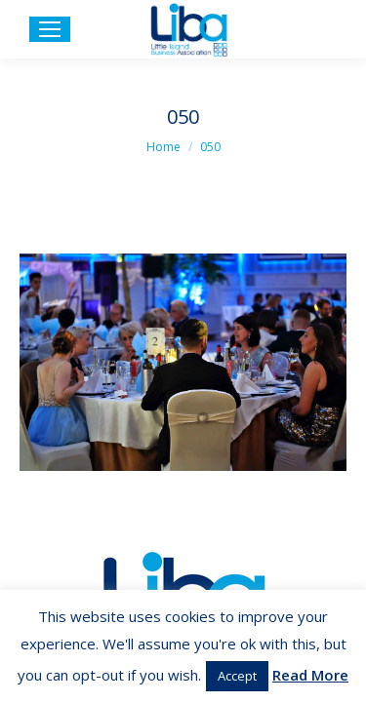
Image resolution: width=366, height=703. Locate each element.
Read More (310, 674)
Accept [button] (237, 675)
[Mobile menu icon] (49, 29)
